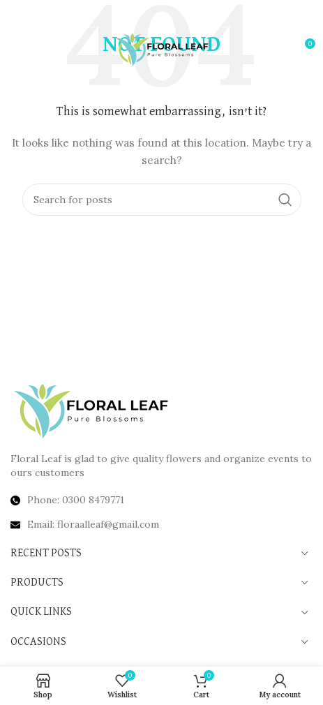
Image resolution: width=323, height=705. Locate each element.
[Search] (161, 200)
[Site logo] (161, 48)
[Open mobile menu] (33, 49)
